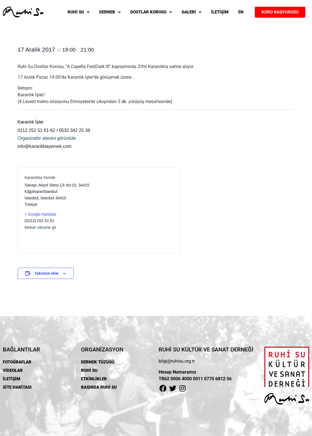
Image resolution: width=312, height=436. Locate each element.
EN (241, 12)
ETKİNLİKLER (94, 378)
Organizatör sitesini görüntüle (47, 138)
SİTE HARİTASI (17, 387)
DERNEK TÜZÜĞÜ (97, 362)
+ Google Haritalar (41, 214)
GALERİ (191, 12)
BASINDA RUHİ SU (99, 387)
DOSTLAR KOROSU (151, 12)
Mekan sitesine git (40, 227)
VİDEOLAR (13, 370)
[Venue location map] (136, 210)
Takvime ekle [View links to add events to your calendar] (46, 273)
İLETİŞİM (219, 12)
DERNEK (110, 12)
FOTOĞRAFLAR (17, 362)
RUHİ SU (78, 12)
